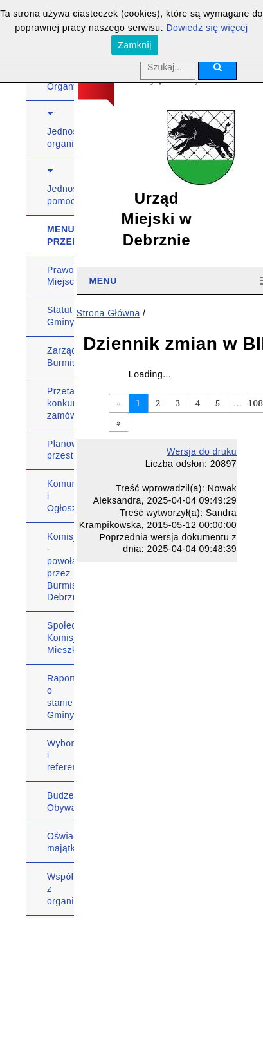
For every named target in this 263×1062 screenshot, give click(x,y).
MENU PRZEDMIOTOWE (60, 235)
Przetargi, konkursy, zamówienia (60, 403)
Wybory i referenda (60, 755)
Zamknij (135, 45)
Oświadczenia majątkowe (60, 842)
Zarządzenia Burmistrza (60, 356)
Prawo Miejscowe (60, 276)
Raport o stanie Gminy (60, 696)
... (237, 402)
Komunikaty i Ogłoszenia (60, 496)
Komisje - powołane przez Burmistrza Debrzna (60, 566)
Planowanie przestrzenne (60, 450)
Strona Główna (108, 313)
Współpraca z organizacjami (60, 888)
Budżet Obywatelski (60, 801)
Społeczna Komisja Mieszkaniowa (60, 637)
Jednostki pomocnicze (60, 195)
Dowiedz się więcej (207, 28)
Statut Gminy (60, 316)
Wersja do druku (202, 451)
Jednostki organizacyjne (60, 137)
